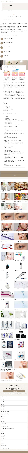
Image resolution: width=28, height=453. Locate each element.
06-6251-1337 (14, 391)
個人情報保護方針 (4, 445)
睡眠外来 (2, 418)
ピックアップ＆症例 (4, 438)
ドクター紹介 (3, 433)
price (20, 172)
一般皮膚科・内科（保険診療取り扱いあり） (8, 428)
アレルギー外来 (3, 423)
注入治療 (2, 404)
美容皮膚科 (3, 401)
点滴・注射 (3, 406)
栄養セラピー (3, 421)
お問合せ (2, 443)
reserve (19, 175)
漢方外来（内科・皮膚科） (5, 426)
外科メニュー (3, 399)
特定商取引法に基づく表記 (5, 448)
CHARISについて (3, 396)
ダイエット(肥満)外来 (4, 416)
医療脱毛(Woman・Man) (5, 411)
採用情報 (2, 440)
